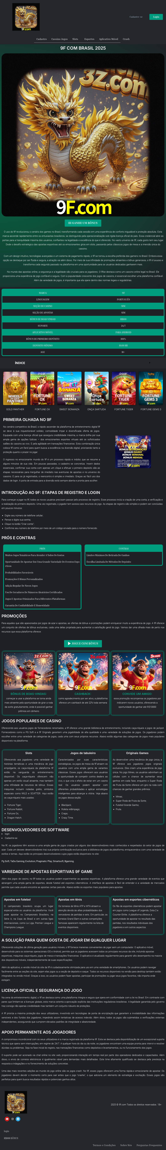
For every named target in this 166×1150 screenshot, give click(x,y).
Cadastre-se (11, 837)
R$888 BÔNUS (11, 1137)
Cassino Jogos (59, 39)
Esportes (89, 39)
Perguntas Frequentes (149, 1144)
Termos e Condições (104, 1144)
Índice (20, 363)
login (7, 833)
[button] (83, 363)
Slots (75, 39)
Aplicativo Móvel (108, 39)
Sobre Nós (126, 1144)
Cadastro (41, 39)
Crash (126, 39)
